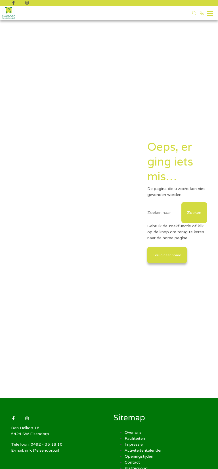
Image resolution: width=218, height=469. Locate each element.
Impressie (134, 444)
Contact (132, 462)
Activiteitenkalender (143, 450)
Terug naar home (167, 255)
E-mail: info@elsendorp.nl (35, 450)
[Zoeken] (177, 212)
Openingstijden (139, 456)
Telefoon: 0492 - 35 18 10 (36, 444)
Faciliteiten (135, 438)
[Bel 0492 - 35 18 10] (202, 13)
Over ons (133, 432)
